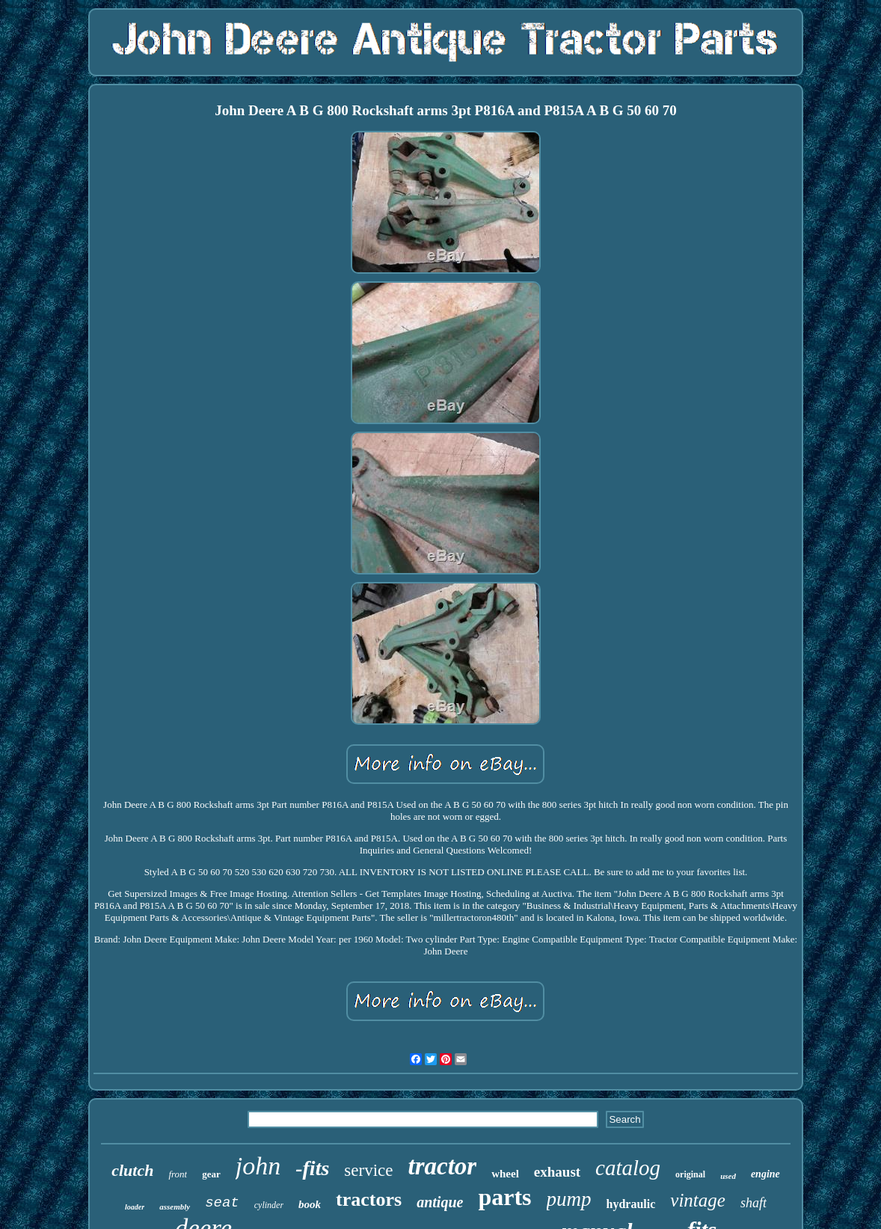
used (728, 1175)
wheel (505, 1174)
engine (765, 1174)
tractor (442, 1166)
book (309, 1204)
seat (222, 1203)
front (177, 1174)
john (258, 1166)
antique (440, 1202)
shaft (753, 1202)
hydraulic (631, 1204)
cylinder (268, 1205)
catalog (627, 1168)
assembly (174, 1206)
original (690, 1174)
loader (134, 1207)
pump (569, 1199)
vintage (697, 1200)
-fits (312, 1168)
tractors (369, 1199)
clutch (132, 1170)
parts (504, 1196)
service (368, 1170)
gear (211, 1174)
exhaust (557, 1172)
